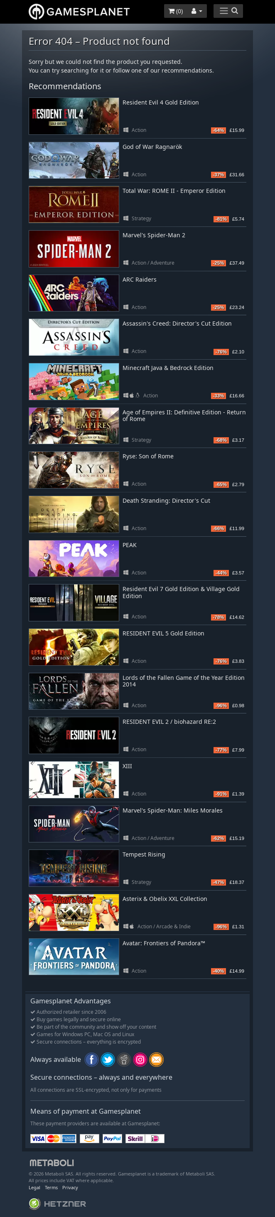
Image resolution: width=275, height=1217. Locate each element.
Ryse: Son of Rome (148, 456)
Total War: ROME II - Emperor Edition (174, 191)
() (175, 11)
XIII (127, 766)
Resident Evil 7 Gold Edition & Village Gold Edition (181, 592)
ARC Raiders (140, 279)
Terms (51, 1187)
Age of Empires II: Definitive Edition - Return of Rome (184, 415)
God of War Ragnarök (152, 147)
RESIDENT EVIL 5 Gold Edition (163, 633)
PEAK (130, 545)
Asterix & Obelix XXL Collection (165, 899)
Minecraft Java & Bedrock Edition (168, 368)
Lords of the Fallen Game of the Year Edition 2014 (184, 681)
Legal (34, 1187)
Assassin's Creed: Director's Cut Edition (177, 323)
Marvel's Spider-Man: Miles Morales (173, 810)
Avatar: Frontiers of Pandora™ (164, 943)
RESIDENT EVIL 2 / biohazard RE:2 (169, 721)
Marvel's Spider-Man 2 (154, 235)
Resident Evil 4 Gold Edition (161, 102)
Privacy (70, 1187)
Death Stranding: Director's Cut (166, 500)
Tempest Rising (144, 854)
